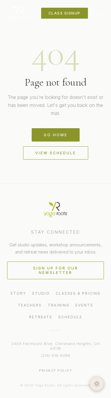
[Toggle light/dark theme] (97, 384)
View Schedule (55, 153)
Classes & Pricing (78, 293)
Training (59, 305)
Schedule (70, 317)
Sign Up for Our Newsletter (55, 270)
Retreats (40, 317)
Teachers (30, 305)
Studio (41, 293)
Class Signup (65, 13)
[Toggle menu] (100, 13)
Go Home (55, 135)
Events (84, 305)
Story (18, 293)
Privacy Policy (55, 370)
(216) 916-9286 (55, 355)
